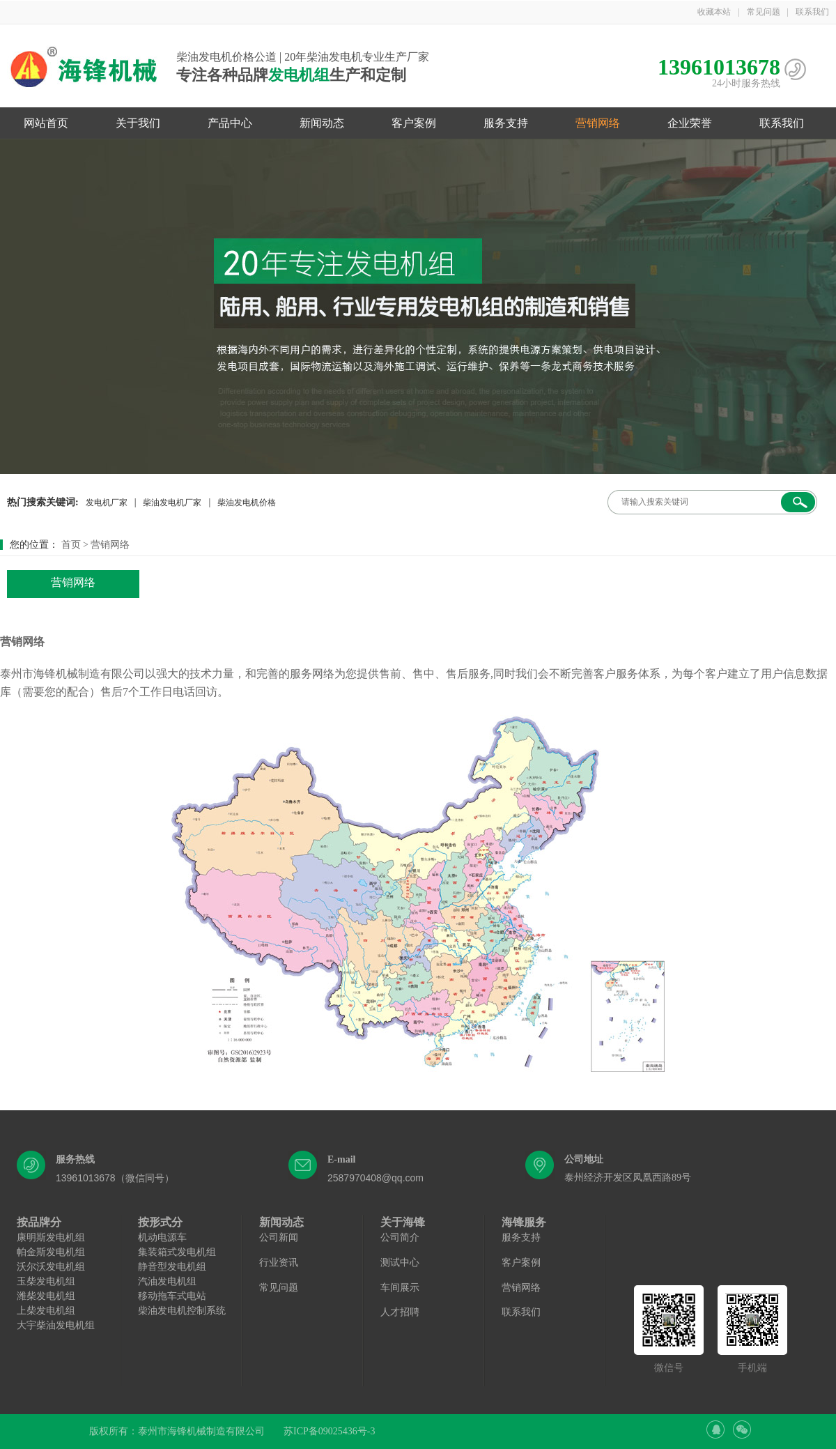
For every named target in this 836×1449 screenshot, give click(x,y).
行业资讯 (278, 1262)
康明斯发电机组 (51, 1237)
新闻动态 (322, 123)
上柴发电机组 (46, 1310)
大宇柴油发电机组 (56, 1325)
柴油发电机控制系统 (182, 1310)
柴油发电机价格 (246, 502)
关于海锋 (402, 1222)
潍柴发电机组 (46, 1296)
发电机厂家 (106, 502)
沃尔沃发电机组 (51, 1267)
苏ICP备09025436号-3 (329, 1431)
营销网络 (597, 123)
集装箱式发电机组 (177, 1252)
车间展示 (399, 1287)
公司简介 (399, 1237)
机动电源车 (162, 1237)
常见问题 (763, 12)
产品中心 (230, 123)
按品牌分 (39, 1222)
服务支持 (505, 123)
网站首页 (46, 123)
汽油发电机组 (167, 1281)
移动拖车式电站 (172, 1296)
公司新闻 (278, 1237)
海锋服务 (524, 1222)
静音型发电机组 (172, 1267)
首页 (71, 544)
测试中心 (399, 1262)
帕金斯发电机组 (51, 1252)
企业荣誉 (689, 123)
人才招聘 (399, 1312)
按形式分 (160, 1222)
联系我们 (812, 12)
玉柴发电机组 (46, 1281)
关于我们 (138, 123)
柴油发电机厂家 (172, 502)
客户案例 (414, 123)
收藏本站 (714, 12)
